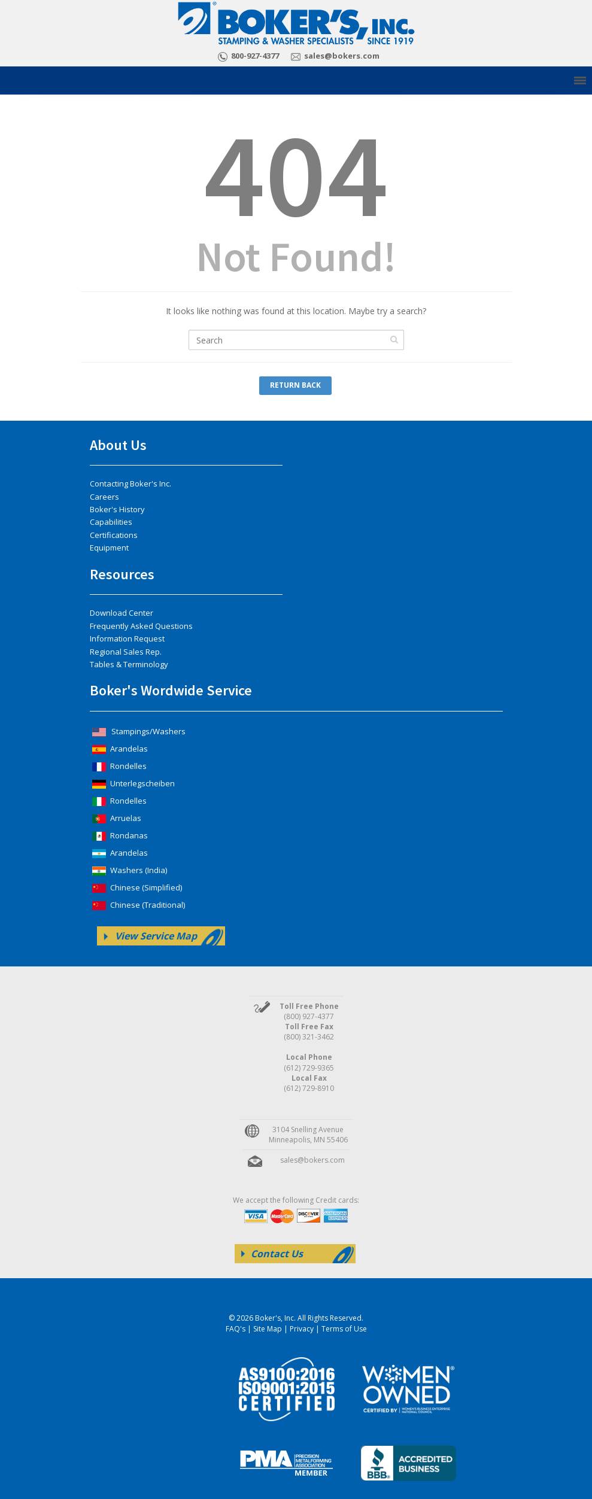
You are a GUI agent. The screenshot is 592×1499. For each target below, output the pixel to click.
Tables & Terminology (129, 664)
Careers (104, 496)
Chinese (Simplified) (136, 887)
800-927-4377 (255, 55)
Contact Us (277, 1253)
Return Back (295, 385)
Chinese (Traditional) (137, 904)
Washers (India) (128, 870)
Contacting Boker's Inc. (130, 483)
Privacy (302, 1329)
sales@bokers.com (342, 55)
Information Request (127, 638)
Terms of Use (344, 1329)
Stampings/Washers (138, 731)
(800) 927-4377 (309, 1016)
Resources (122, 574)
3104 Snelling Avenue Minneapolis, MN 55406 (308, 1134)
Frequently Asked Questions (141, 626)
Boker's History (117, 509)
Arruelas (115, 818)
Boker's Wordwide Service (171, 690)
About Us (118, 445)
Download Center (121, 612)
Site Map (267, 1329)
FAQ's (235, 1329)
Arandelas (119, 748)
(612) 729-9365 (309, 1068)
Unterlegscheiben (132, 783)
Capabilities (111, 521)
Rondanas (119, 835)
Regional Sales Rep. (126, 651)
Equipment (109, 547)
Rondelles (118, 766)
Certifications (114, 535)
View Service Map (156, 935)
